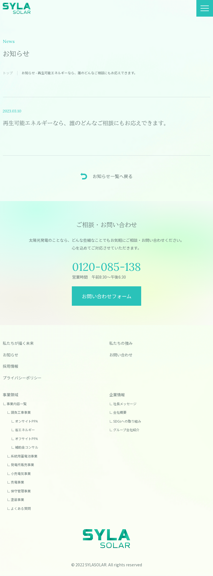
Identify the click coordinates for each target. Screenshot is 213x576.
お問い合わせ (121, 355)
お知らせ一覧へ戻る (113, 176)
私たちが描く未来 (18, 343)
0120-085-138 (106, 267)
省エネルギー (25, 429)
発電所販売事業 (22, 464)
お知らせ (10, 355)
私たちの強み (121, 343)
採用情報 (10, 366)
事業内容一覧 (17, 403)
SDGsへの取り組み (127, 421)
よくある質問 (21, 508)
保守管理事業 (21, 490)
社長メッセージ (124, 403)
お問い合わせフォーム (106, 296)
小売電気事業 (21, 473)
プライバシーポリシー (22, 377)
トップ (8, 72)
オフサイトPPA (26, 438)
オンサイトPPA (26, 421)
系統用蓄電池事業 (24, 456)
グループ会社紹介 (126, 429)
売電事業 (17, 482)
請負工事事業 (21, 412)
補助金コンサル (26, 447)
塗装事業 (17, 499)
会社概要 (119, 412)
